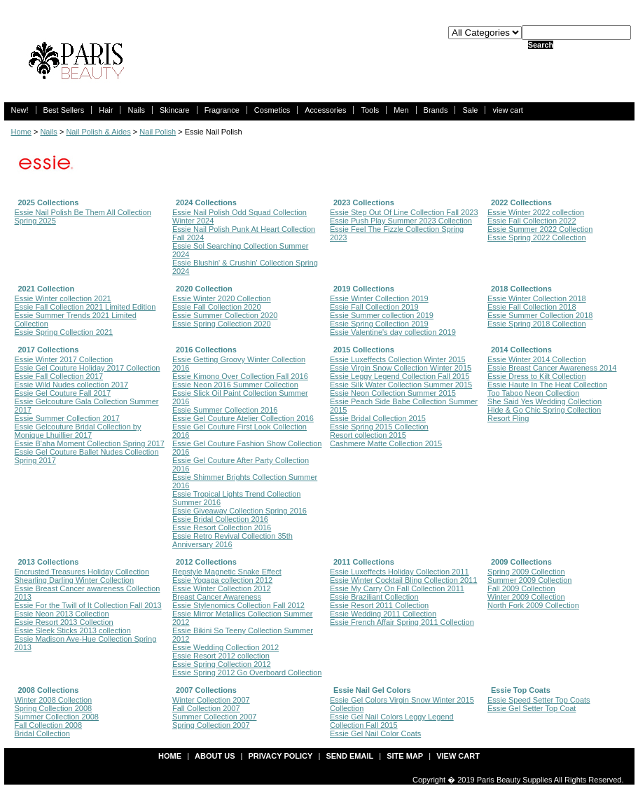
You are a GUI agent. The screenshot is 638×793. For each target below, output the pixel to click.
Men (401, 110)
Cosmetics (272, 110)
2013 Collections (48, 562)
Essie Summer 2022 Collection (539, 229)
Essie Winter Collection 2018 (536, 298)
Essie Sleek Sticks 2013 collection (73, 630)
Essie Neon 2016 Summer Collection (235, 384)
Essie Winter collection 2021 (63, 298)
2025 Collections (48, 202)
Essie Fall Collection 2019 (374, 307)
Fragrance (222, 110)
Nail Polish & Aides (98, 131)
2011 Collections (363, 562)
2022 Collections (521, 202)
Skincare (175, 110)
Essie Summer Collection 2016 (224, 410)
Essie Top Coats (520, 690)
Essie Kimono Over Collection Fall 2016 (240, 376)
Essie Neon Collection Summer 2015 (393, 393)
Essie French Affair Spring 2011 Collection (402, 622)
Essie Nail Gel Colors (372, 690)
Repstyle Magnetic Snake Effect (227, 571)
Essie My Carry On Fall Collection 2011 (397, 588)
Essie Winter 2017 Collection (64, 359)
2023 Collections (363, 202)
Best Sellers (64, 110)
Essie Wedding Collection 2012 (225, 647)
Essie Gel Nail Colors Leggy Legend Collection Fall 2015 (392, 720)
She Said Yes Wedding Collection (544, 401)
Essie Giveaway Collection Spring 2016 (239, 510)
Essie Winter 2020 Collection (221, 298)
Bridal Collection (42, 733)
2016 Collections (206, 349)
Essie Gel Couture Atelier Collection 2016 (243, 418)
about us (215, 756)
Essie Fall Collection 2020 (216, 307)
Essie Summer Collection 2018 (539, 315)
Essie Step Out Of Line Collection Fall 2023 (404, 212)
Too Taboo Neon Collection (533, 393)
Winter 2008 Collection (53, 700)
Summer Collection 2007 (214, 716)
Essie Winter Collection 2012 (221, 588)
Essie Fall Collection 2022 (531, 220)
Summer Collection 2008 (57, 716)
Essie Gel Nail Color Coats (375, 733)
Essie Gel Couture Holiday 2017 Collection (87, 368)
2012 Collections (206, 562)
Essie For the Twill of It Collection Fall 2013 (88, 605)
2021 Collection (46, 288)
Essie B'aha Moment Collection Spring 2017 (90, 443)
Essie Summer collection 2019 (382, 315)
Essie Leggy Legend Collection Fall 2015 (399, 376)
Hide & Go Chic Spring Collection (544, 410)
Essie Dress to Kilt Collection (536, 376)
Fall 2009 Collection (521, 588)
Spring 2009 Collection (526, 571)
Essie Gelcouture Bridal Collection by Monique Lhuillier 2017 (78, 430)
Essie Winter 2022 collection (535, 212)
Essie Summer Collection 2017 (67, 418)
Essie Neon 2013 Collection (62, 613)
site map (405, 756)
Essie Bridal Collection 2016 (220, 519)
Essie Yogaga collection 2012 (222, 580)
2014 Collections (521, 349)
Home (21, 131)
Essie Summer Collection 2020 (224, 315)
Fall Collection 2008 (49, 725)
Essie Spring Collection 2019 (379, 323)
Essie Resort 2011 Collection (379, 605)
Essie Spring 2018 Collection (536, 323)
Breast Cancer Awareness (216, 597)
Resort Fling (508, 418)
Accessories (325, 110)
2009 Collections (521, 562)
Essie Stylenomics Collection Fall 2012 (238, 605)
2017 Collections (48, 349)
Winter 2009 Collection (526, 597)
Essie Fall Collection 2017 (59, 376)
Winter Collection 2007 (211, 700)
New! (20, 110)
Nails (135, 110)
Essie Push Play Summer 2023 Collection (401, 220)
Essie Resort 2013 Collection (64, 622)
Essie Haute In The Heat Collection (547, 384)
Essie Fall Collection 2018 (531, 307)
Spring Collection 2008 (53, 708)
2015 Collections (363, 349)
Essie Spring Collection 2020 (221, 323)
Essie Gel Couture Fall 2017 (63, 393)
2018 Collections (521, 288)
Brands (436, 110)
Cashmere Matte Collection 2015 (386, 443)
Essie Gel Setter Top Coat (531, 708)
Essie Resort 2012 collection (221, 655)
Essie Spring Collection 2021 (64, 332)
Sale (470, 110)
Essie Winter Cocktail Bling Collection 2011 (403, 580)
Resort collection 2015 (368, 435)
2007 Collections (206, 690)
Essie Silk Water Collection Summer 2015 (401, 384)
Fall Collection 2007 (206, 708)
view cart (507, 110)
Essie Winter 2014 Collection (536, 359)
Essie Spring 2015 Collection (379, 426)
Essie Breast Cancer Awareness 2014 (551, 368)
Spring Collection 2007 (211, 725)
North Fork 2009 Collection (533, 605)
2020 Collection (204, 288)
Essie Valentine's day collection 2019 (393, 332)
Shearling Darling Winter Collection (74, 580)
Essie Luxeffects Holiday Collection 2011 (399, 571)
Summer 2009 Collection (529, 580)
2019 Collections (363, 288)
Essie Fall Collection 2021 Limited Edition (85, 307)
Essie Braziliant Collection (374, 597)
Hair (106, 110)
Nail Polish (157, 131)
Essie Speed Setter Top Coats (538, 700)
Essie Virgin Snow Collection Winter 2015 (400, 368)
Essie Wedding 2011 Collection (383, 613)
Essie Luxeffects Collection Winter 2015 (398, 359)
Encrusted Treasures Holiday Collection (82, 571)
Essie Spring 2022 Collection (536, 237)
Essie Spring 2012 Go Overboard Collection (246, 672)
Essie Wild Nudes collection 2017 (72, 384)
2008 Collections (48, 690)
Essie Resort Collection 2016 (221, 527)
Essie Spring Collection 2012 (221, 664)
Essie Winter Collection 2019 (379, 298)
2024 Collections (206, 202)
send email (349, 756)
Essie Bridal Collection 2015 (378, 418)
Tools (370, 110)
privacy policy (281, 756)
